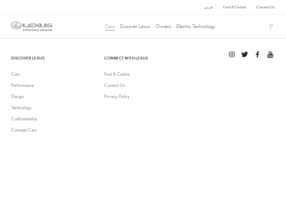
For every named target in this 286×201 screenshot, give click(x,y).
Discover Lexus (135, 26)
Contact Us (265, 7)
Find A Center (235, 7)
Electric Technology (196, 26)
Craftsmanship (24, 119)
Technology (21, 108)
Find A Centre (117, 74)
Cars (110, 26)
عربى (208, 7)
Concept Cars (24, 130)
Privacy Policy (117, 96)
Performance (22, 85)
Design (17, 96)
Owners (163, 26)
